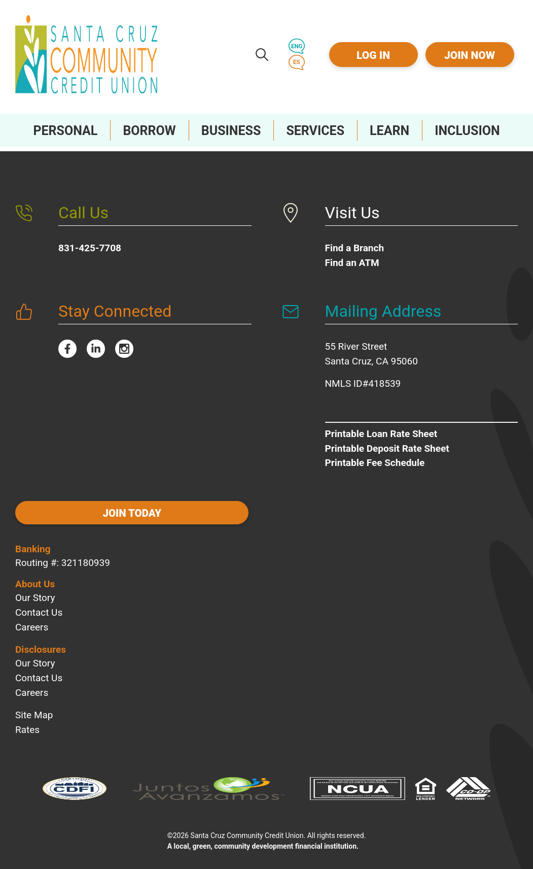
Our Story (35, 591)
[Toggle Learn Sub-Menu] (389, 130)
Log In (373, 55)
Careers (31, 620)
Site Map (34, 708)
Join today (81, 510)
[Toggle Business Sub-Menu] (231, 130)
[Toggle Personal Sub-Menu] (65, 130)
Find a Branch (354, 244)
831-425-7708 (89, 244)
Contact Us (38, 606)
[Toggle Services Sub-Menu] (315, 130)
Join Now (469, 55)
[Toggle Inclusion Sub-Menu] (467, 130)
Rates (27, 723)
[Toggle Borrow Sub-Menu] (149, 130)
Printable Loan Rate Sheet (381, 430)
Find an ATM (352, 258)
